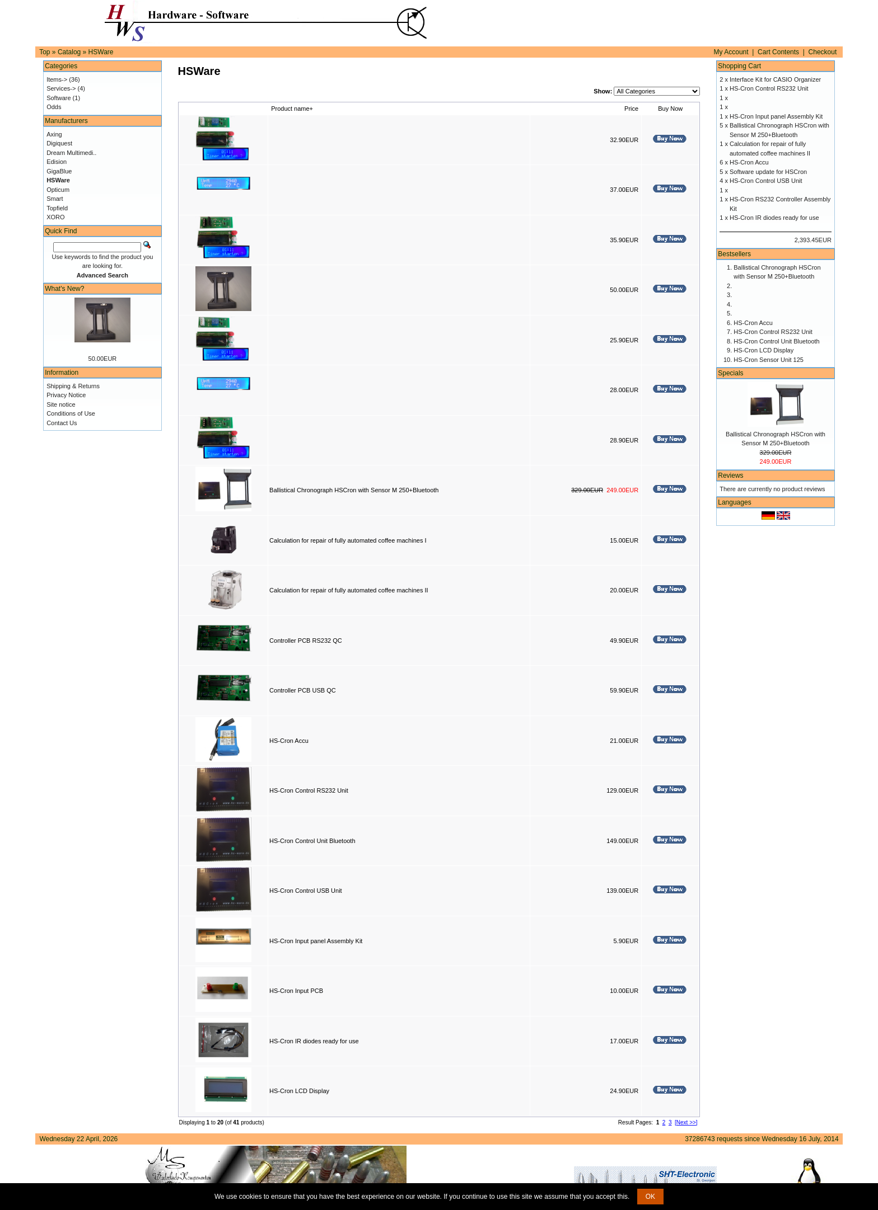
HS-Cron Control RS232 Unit (308, 790)
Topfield (57, 208)
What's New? (64, 289)
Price (631, 108)
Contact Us (61, 423)
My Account (731, 52)
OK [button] (650, 1196)
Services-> (61, 88)
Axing (54, 134)
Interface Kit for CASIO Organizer (775, 79)
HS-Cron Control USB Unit (305, 890)
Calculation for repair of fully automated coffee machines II (348, 590)
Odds (53, 106)
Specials (730, 373)
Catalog (69, 52)
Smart (54, 198)
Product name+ (292, 108)
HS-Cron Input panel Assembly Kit (315, 941)
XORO (55, 217)
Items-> (56, 79)
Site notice (60, 404)
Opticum (57, 189)
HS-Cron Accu (289, 740)
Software (58, 98)
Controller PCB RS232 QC (305, 640)
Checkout (823, 52)
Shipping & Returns (73, 386)
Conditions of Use (70, 413)
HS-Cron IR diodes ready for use (314, 1041)
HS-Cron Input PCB (296, 990)
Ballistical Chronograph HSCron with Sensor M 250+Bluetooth (353, 490)
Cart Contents (778, 52)
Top (44, 52)
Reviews (730, 475)
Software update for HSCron (768, 171)
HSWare (101, 52)
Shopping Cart (739, 66)
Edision (56, 161)
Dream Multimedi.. (71, 152)
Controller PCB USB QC (302, 690)
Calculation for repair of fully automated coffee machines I (347, 540)
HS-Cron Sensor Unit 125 (769, 359)
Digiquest (59, 143)
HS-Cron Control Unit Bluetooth (312, 840)
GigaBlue (59, 171)
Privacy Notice (66, 395)
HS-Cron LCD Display (299, 1090)
